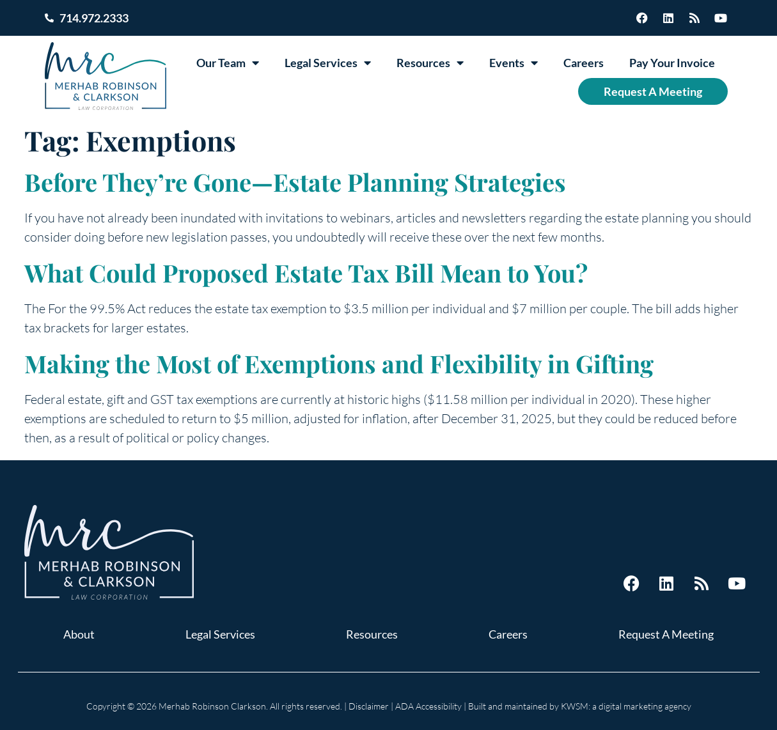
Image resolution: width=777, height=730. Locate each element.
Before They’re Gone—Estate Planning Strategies (295, 182)
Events (513, 62)
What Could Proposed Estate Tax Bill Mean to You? (306, 272)
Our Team (227, 62)
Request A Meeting (653, 91)
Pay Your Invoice (672, 63)
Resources (430, 62)
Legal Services (328, 62)
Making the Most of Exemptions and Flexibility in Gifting (339, 363)
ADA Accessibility (428, 706)
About (79, 634)
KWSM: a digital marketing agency (626, 706)
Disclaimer (369, 706)
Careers (583, 63)
